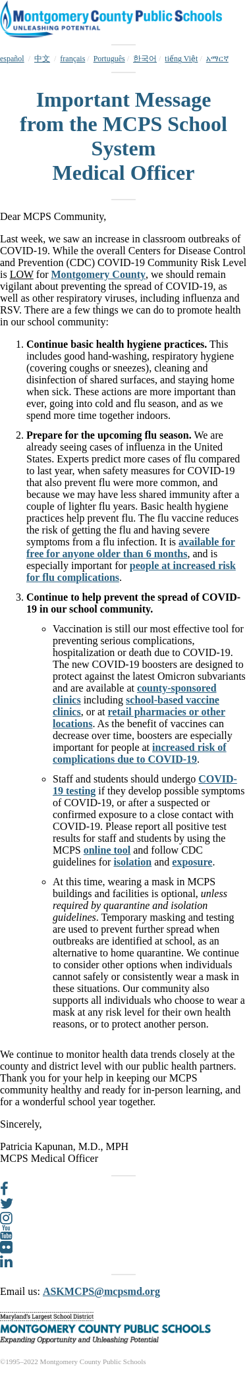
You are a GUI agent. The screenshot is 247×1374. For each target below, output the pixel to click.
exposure (192, 861)
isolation (132, 861)
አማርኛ (217, 58)
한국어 (145, 58)
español (12, 58)
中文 (42, 58)
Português (109, 58)
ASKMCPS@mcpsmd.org (101, 1291)
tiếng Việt (181, 58)
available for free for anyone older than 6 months (130, 547)
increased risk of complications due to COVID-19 (140, 753)
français (72, 58)
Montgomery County (98, 274)
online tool (107, 850)
